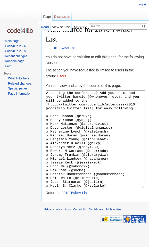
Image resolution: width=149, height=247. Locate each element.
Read (45, 27)
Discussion (62, 17)
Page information (19, 93)
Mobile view (113, 228)
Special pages (17, 88)
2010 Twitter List (63, 48)
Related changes (19, 83)
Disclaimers (95, 228)
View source (61, 27)
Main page (12, 41)
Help (8, 66)
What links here (18, 78)
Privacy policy (53, 228)
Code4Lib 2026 (15, 46)
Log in (141, 4)
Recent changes (16, 56)
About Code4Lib (75, 228)
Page (47, 17)
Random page (14, 61)
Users (62, 76)
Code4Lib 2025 (15, 51)
